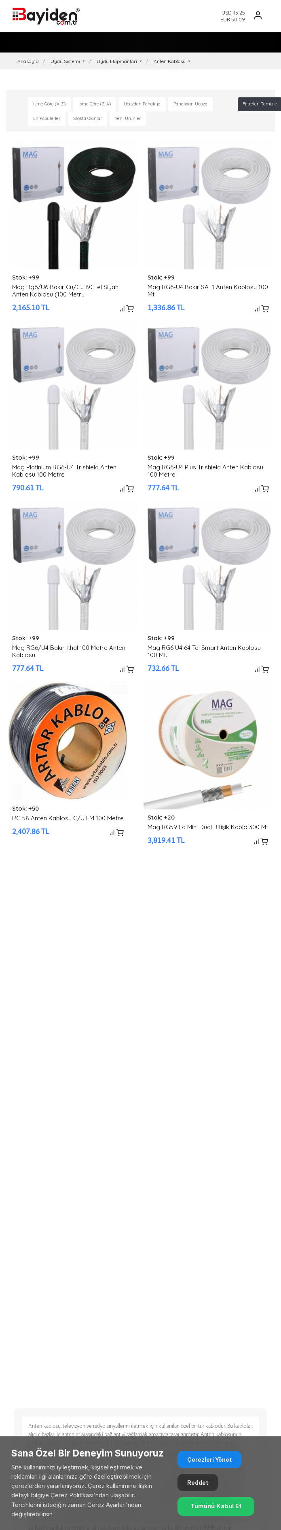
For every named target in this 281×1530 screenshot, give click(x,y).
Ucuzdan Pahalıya (142, 104)
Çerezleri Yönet (209, 1459)
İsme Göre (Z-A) (94, 104)
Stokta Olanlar (87, 118)
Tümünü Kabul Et (215, 1506)
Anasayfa (28, 61)
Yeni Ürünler (128, 118)
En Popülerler (46, 118)
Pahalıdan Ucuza (190, 104)
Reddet (197, 1482)
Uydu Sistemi (66, 61)
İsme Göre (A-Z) (49, 104)
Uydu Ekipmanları (117, 61)
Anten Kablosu (170, 61)
